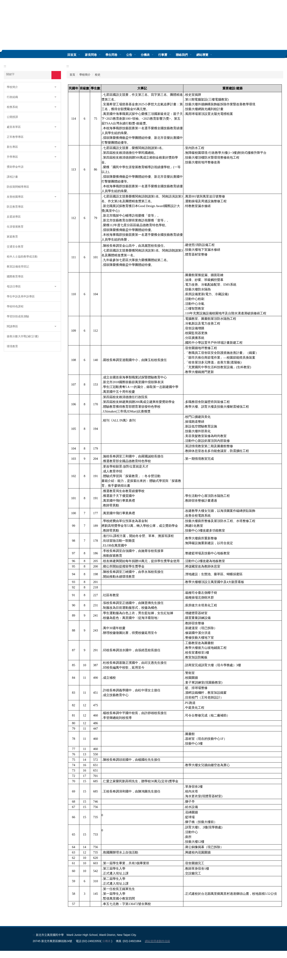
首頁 (72, 74)
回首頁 (77, 54)
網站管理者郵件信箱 (157, 948)
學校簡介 (84, 74)
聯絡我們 (188, 54)
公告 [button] (135, 54)
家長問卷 (97, 54)
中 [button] (272, 87)
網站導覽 (208, 54)
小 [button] (264, 87)
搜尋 (56, 75)
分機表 (150, 54)
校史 (97, 74)
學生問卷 (117, 54)
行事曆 (168, 54)
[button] (32, 87)
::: (63, 54)
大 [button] (279, 87)
